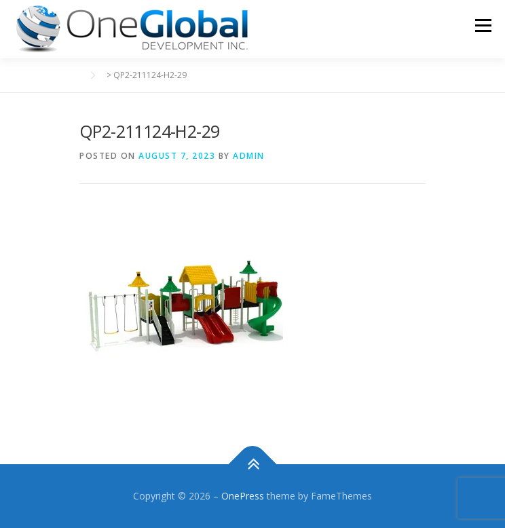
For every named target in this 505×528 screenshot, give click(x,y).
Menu (482, 25)
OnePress (242, 495)
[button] (132, 29)
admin (249, 156)
